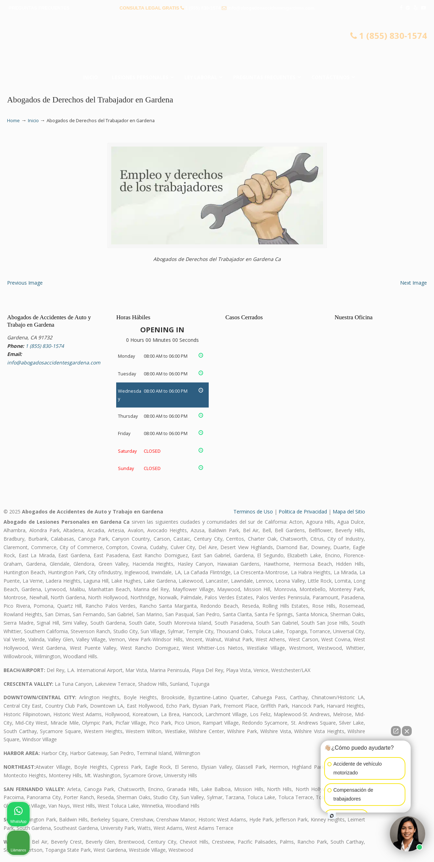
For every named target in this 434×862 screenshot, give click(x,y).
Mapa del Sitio (349, 511)
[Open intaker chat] (332, 816)
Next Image (413, 282)
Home (13, 121)
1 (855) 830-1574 (203, 8)
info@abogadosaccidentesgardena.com (271, 8)
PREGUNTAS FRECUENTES (39, 8)
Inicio (33, 121)
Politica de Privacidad (303, 511)
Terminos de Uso (253, 511)
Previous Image (25, 282)
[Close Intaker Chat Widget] (407, 731)
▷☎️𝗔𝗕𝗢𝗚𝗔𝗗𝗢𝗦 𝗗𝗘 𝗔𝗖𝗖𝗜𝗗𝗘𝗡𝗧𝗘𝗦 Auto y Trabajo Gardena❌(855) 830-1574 (217, 44)
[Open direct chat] (396, 731)
